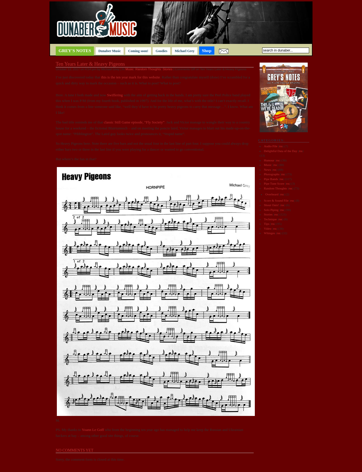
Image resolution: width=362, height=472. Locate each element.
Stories (167, 69)
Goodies (161, 51)
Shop (207, 50)
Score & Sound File (276, 200)
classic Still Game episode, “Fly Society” (134, 122)
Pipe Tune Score (274, 183)
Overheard (271, 194)
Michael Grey (185, 51)
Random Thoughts (148, 69)
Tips (266, 223)
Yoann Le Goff (93, 430)
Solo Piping (271, 210)
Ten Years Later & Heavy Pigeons (90, 64)
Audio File (270, 146)
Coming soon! (138, 51)
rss (281, 146)
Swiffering (115, 95)
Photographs (271, 174)
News (267, 169)
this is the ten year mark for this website (130, 77)
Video (267, 228)
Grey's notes (75, 50)
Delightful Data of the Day (280, 151)
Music (130, 69)
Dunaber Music (109, 51)
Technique (270, 219)
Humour (269, 160)
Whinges (269, 233)
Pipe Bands (271, 179)
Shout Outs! (271, 205)
